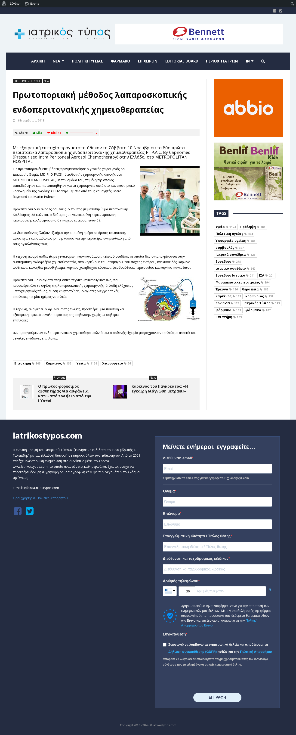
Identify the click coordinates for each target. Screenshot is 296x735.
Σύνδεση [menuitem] (15, 3)
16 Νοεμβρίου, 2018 (30, 120)
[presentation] (198, 680)
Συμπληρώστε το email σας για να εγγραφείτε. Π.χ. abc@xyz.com (206, 478)
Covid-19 (227, 303)
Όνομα (169, 491)
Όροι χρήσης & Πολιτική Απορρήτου (40, 498)
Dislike (54, 133)
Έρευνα (227, 289)
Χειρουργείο (116, 363)
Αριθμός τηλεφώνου (180, 581)
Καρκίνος (58, 363)
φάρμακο (258, 310)
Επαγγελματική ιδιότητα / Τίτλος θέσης (197, 536)
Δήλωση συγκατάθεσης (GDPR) (193, 652)
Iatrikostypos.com (47, 435)
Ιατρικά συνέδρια (235, 254)
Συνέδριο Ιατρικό (235, 275)
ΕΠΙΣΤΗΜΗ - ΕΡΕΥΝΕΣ (27, 81)
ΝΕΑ (46, 81)
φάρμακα (228, 310)
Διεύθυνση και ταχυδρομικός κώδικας (195, 559)
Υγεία (87, 363)
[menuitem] (4, 3)
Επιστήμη (27, 363)
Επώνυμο (171, 514)
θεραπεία (255, 289)
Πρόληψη (252, 226)
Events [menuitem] (32, 3)
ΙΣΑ (266, 275)
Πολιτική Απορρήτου (256, 652)
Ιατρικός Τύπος (262, 303)
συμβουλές (230, 247)
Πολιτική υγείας (234, 233)
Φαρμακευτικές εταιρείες (242, 282)
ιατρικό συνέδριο (235, 268)
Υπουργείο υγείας (235, 240)
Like (38, 133)
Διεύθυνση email (177, 458)
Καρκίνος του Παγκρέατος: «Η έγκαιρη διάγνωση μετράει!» (160, 389)
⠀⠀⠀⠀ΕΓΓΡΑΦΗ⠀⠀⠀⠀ (217, 697)
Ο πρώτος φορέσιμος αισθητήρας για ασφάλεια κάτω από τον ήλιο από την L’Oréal (64, 393)
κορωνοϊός (259, 296)
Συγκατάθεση (174, 634)
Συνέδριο (228, 261)
